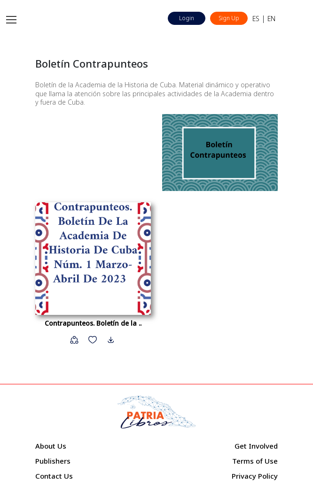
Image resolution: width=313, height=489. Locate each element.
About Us (50, 446)
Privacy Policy (255, 476)
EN (271, 18)
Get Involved (256, 446)
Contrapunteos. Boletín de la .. (93, 323)
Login (186, 18)
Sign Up (229, 18)
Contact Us (54, 476)
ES (255, 18)
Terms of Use (255, 461)
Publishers (52, 461)
